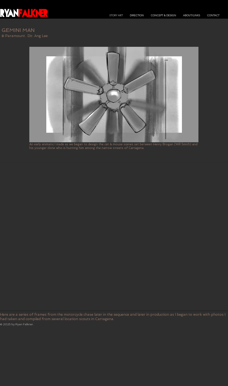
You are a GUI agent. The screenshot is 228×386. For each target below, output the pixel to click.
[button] (114, 236)
